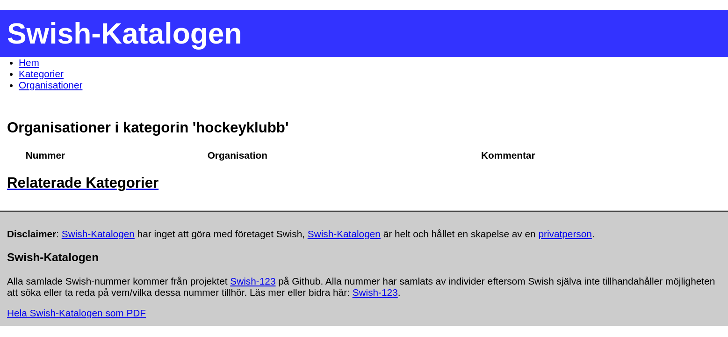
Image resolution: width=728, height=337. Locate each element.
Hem (29, 62)
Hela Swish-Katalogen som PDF (76, 313)
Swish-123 (252, 281)
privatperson (564, 233)
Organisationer (50, 85)
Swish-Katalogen (98, 233)
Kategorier (41, 73)
